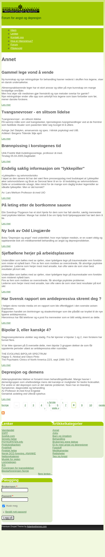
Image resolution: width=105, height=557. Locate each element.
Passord (7, 496)
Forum (14, 44)
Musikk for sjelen (11, 459)
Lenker (14, 33)
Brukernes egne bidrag (65, 441)
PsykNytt (6, 447)
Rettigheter (58, 453)
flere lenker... (45, 473)
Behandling (58, 438)
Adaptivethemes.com (37, 526)
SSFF (5, 433)
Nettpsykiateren (10, 456)
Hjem (13, 30)
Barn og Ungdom (61, 436)
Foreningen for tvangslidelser (18, 467)
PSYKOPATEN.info (12, 441)
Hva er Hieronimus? (22, 41)
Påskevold (16, 48)
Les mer (6, 104)
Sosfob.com (8, 436)
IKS (4, 465)
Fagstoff (57, 447)
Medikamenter (60, 450)
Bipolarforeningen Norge (15, 470)
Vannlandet (8, 430)
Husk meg (12, 505)
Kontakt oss (17, 37)
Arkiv (55, 433)
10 (90, 405)
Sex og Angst (59, 456)
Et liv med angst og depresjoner (70, 444)
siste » (55, 407)
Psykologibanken (11, 444)
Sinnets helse (9, 438)
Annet (55, 430)
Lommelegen (9, 462)
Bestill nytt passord (16, 511)
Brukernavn (9, 486)
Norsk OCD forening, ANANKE (19, 453)
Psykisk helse (9, 450)
